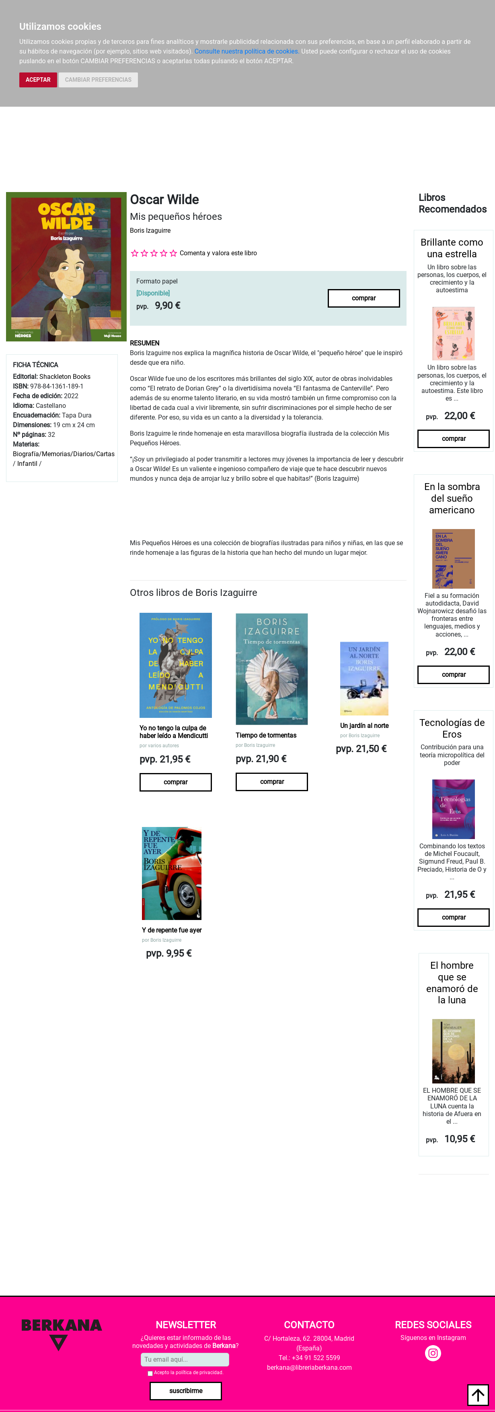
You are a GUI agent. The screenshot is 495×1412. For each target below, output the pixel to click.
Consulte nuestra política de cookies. (247, 51)
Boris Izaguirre (150, 230)
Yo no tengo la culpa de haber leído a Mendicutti (174, 732)
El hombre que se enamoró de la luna (452, 983)
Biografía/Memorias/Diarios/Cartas (64, 454)
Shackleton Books (64, 376)
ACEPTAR (38, 79)
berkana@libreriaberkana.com (309, 1367)
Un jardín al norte (364, 726)
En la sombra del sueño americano (452, 498)
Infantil (28, 463)
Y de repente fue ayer (171, 930)
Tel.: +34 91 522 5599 (309, 1358)
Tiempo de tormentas (266, 735)
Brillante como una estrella (452, 248)
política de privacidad (199, 1372)
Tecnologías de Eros (452, 728)
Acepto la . (189, 1372)
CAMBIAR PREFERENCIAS (98, 79)
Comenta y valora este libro (218, 253)
